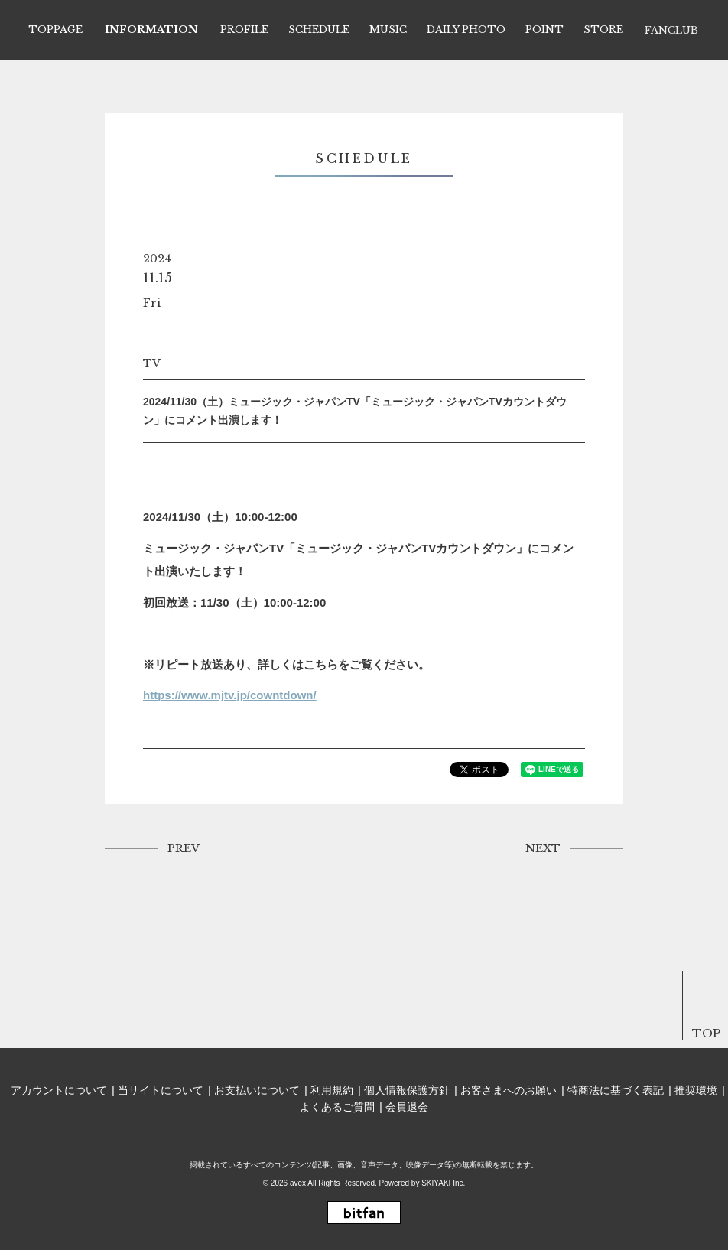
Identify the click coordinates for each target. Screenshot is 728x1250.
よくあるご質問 (337, 1107)
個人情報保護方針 (407, 1090)
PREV (183, 848)
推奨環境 (695, 1090)
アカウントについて (59, 1090)
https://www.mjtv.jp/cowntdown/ (230, 694)
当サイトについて (160, 1090)
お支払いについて (257, 1090)
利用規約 (331, 1090)
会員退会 (406, 1107)
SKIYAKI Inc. (443, 1183)
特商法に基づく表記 (615, 1090)
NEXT (543, 848)
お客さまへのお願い (508, 1090)
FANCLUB (671, 30)
